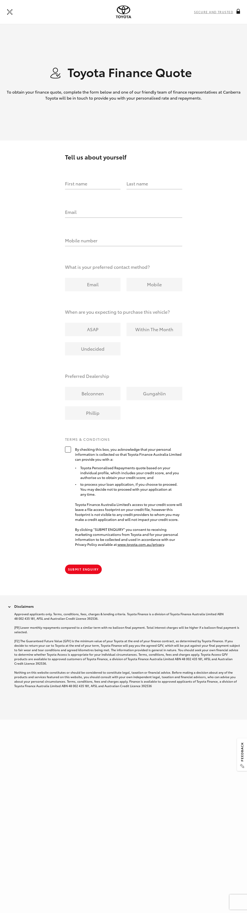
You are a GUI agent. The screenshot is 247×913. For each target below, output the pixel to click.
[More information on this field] (238, 11)
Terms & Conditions (87, 449)
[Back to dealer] (9, 11)
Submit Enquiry (83, 578)
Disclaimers (24, 615)
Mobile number (81, 249)
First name (76, 192)
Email (70, 221)
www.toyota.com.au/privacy (141, 553)
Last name (137, 192)
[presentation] (123, 12)
